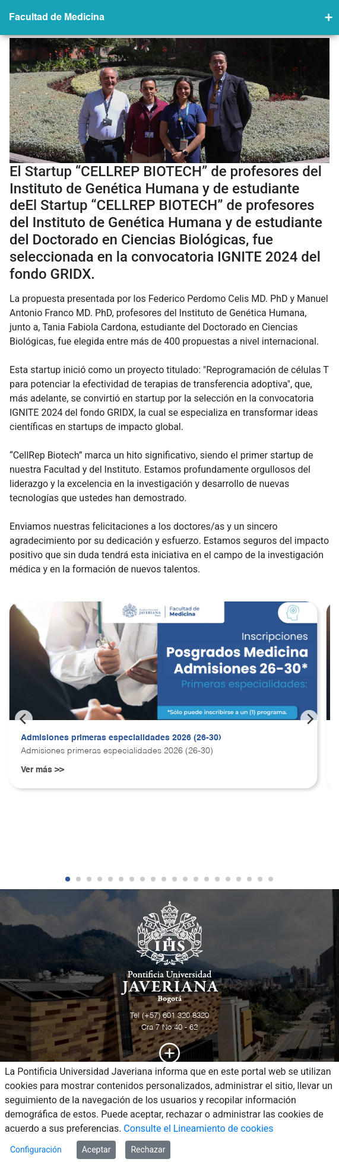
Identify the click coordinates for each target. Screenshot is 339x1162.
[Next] (309, 719)
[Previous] (24, 719)
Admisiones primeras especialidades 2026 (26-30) (121, 738)
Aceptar (96, 1149)
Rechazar (148, 1149)
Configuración (36, 1149)
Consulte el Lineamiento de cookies (198, 1128)
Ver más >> (42, 770)
